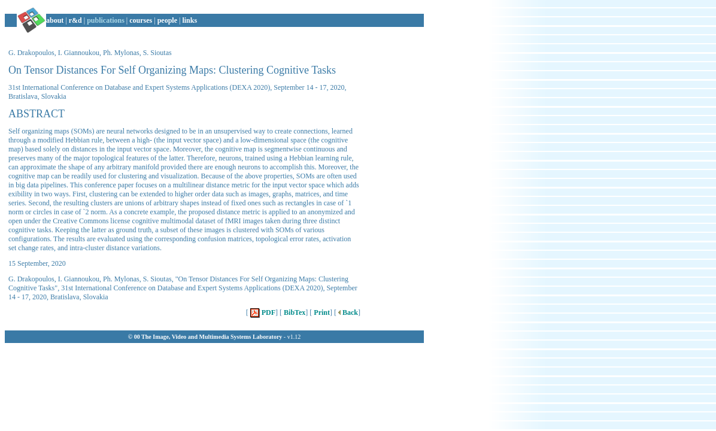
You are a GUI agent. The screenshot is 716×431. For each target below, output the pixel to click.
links (189, 20)
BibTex (293, 312)
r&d (75, 20)
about (54, 20)
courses (140, 20)
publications (106, 20)
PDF (261, 312)
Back (347, 312)
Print (321, 312)
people (167, 20)
